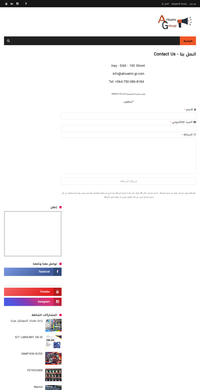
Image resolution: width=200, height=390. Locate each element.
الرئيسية (187, 41)
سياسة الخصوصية (179, 4)
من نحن (193, 4)
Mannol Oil (36, 273)
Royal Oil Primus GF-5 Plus (27, 289)
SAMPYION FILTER (32, 199)
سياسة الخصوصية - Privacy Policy (112, 368)
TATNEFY (37, 256)
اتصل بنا (165, 4)
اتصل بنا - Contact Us (118, 372)
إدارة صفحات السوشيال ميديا (27, 166)
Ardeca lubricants (32, 306)
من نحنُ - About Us (120, 364)
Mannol (38, 232)
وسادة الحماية (54, 248)
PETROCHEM (35, 215)
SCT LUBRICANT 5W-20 (29, 182)
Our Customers (52, 331)
